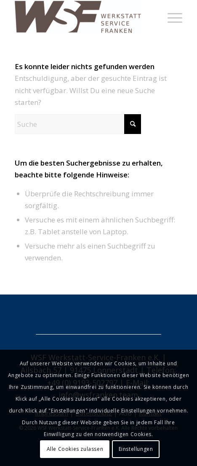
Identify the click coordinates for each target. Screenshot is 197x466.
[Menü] (170, 17)
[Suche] (78, 124)
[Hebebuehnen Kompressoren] (82, 17)
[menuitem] (170, 17)
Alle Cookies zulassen (75, 449)
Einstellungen (136, 449)
